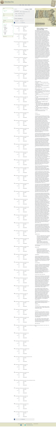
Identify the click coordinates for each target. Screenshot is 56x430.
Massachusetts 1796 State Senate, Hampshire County (22, 372)
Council (44, 312)
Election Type (5, 36)
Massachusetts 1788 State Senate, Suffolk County (21, 57)
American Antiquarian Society (21, 423)
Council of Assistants (46, 313)
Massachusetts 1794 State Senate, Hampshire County (22, 285)
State (4, 8)
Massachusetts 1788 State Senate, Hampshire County (21, 41)
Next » (22, 18)
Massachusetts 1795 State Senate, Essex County (21, 309)
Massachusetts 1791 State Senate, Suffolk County (21, 175)
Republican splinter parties (5, 33)
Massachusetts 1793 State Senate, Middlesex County (22, 246)
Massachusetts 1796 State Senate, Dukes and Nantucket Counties (23, 356)
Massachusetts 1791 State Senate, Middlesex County (22, 167)
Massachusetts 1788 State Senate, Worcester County (21, 65)
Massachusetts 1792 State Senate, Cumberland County (22, 191)
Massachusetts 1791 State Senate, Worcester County (22, 183)
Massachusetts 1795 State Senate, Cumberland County (22, 301)
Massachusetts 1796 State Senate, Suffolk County (21, 411)
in (24, 9)
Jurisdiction (4, 20)
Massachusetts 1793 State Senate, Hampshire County (22, 238)
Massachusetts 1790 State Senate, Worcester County (22, 136)
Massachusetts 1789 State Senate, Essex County (21, 73)
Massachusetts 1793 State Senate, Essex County (21, 230)
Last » (24, 22)
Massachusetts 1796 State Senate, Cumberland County (22, 348)
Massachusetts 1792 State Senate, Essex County (21, 199)
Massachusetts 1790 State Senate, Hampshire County (22, 128)
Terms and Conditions (36, 423)
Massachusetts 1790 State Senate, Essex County (21, 120)
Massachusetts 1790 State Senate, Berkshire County (22, 112)
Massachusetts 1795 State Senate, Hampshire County (22, 317)
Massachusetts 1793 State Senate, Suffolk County (21, 254)
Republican (5, 25)
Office (4, 15)
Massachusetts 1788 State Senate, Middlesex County (21, 49)
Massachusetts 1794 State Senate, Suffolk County (21, 293)
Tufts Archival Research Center (29, 423)
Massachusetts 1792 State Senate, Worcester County (22, 222)
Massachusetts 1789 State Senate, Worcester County (22, 104)
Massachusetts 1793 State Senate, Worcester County (22, 262)
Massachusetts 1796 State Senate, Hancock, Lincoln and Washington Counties (25, 380)
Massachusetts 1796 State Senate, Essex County (21, 364)
